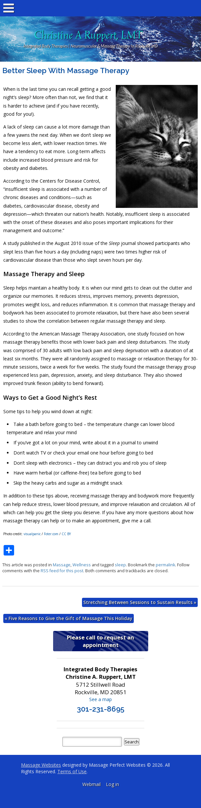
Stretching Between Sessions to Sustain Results (139, 602)
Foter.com (51, 534)
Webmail (91, 784)
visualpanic (32, 534)
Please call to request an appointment (100, 641)
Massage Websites (41, 765)
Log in (112, 784)
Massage (61, 565)
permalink (165, 565)
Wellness (81, 565)
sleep (120, 565)
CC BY (66, 534)
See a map (100, 699)
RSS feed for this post (62, 571)
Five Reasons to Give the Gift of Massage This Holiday (68, 618)
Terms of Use (72, 771)
